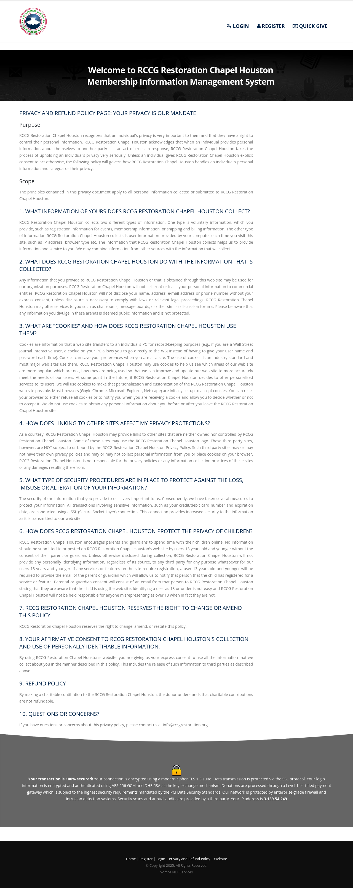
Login (161, 859)
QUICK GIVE (310, 26)
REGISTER (271, 26)
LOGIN (238, 26)
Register (147, 859)
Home (131, 859)
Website (220, 859)
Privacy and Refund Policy (189, 859)
